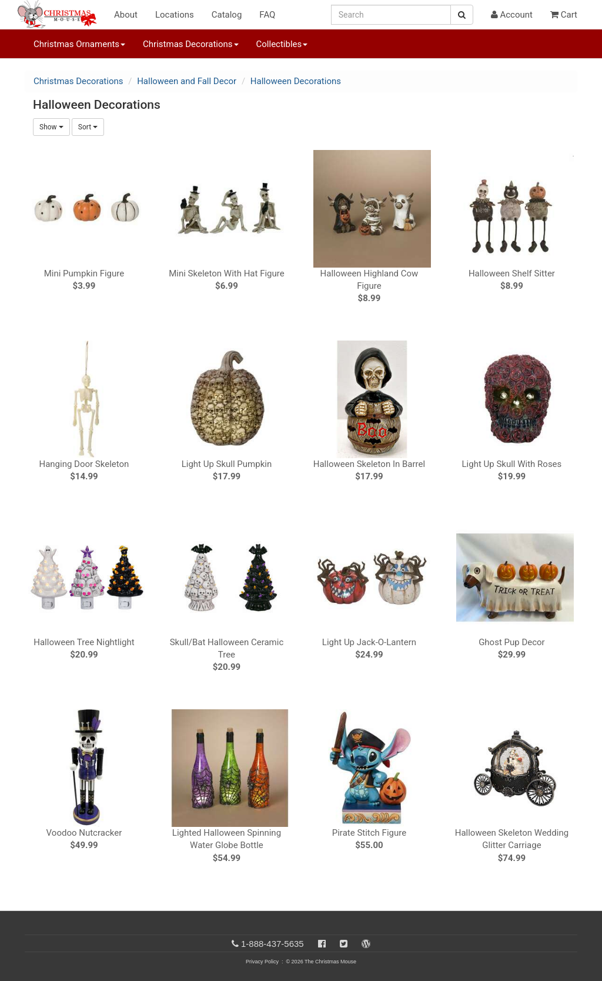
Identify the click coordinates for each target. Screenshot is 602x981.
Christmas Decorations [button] (190, 44)
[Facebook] (322, 944)
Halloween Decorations (295, 81)
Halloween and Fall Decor (186, 81)
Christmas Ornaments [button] (79, 44)
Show (51, 127)
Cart (563, 14)
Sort (88, 127)
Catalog (227, 14)
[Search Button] (461, 15)
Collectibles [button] (282, 44)
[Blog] (366, 944)
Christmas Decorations (78, 81)
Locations (174, 14)
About (126, 14)
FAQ (267, 14)
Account (512, 14)
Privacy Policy (262, 962)
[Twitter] (343, 944)
